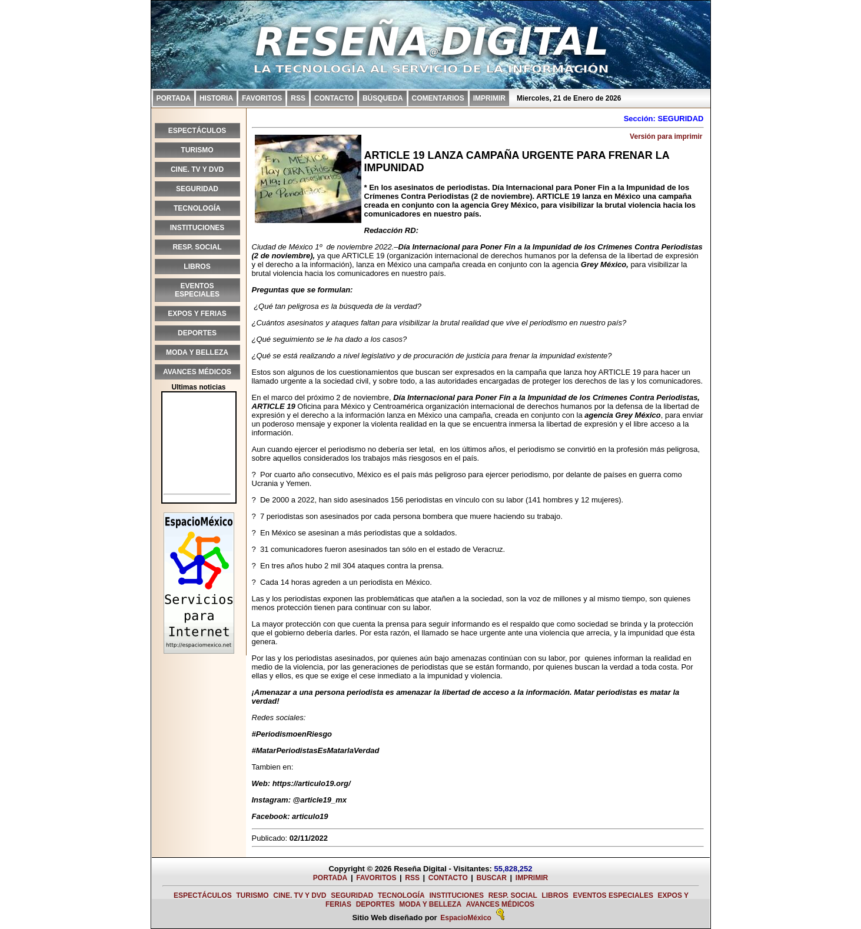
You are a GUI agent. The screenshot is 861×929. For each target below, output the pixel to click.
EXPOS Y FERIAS (197, 313)
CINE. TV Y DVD (197, 169)
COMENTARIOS (438, 98)
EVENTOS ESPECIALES (197, 290)
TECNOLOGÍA (197, 208)
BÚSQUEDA (383, 98)
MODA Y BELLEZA (197, 352)
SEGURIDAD (197, 189)
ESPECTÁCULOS (197, 130)
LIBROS (197, 266)
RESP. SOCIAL (196, 247)
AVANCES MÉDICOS (197, 372)
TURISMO (197, 150)
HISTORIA (216, 98)
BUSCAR (492, 878)
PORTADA (174, 98)
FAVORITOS (262, 98)
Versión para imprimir (666, 136)
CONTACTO (334, 98)
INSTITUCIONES (197, 228)
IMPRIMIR (489, 98)
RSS (298, 98)
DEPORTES (197, 333)
